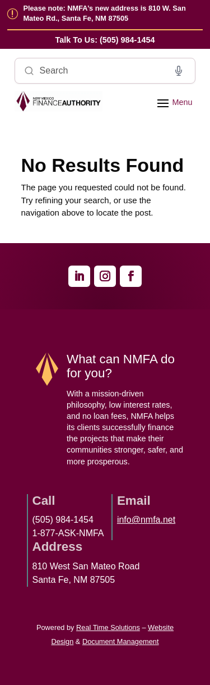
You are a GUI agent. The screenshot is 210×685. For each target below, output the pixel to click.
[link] (105, 40)
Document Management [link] (120, 641)
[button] (173, 102)
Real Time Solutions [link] (108, 627)
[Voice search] (178, 70)
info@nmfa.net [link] (146, 519)
